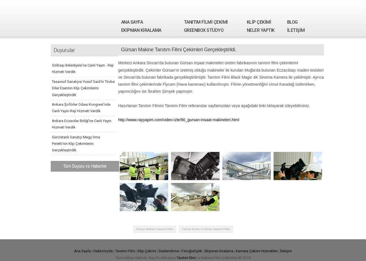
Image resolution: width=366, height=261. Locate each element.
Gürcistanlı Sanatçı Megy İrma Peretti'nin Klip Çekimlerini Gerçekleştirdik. (76, 143)
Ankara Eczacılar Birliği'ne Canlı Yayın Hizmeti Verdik (81, 124)
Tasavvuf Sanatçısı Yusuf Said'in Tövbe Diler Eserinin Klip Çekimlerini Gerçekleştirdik (83, 88)
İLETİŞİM (296, 30)
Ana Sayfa (82, 251)
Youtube (316, 7)
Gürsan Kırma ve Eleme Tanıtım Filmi (206, 229)
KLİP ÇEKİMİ (259, 22)
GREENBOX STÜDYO (204, 30)
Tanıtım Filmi (125, 251)
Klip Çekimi (147, 251)
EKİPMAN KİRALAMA (141, 30)
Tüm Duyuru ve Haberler (85, 166)
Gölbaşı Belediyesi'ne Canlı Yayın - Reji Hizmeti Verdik (83, 68)
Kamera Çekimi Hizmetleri (257, 251)
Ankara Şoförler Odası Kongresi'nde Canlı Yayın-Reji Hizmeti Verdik (81, 107)
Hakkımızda (103, 251)
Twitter (298, 7)
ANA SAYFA (132, 22)
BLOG (292, 22)
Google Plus (307, 7)
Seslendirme (169, 251)
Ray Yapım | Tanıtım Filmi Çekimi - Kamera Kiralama (77, 18)
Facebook (288, 7)
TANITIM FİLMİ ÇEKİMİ (206, 22)
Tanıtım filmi (186, 258)
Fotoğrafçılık (191, 251)
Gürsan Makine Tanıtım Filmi (154, 229)
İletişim (286, 251)
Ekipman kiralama (219, 251)
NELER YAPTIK (261, 30)
